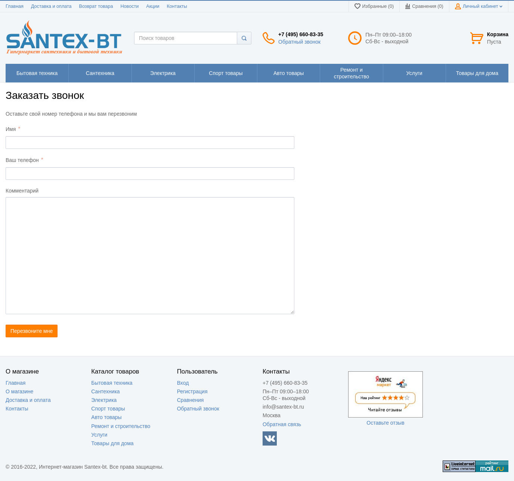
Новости (130, 6)
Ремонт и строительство (120, 426)
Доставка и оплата (51, 6)
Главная (15, 6)
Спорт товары (108, 409)
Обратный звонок (299, 42)
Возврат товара (96, 6)
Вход (183, 383)
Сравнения (190, 400)
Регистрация (192, 391)
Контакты (177, 6)
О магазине (19, 391)
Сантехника (105, 391)
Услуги (99, 435)
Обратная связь (282, 424)
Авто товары (106, 417)
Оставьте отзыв (385, 423)
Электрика (104, 400)
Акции (152, 6)
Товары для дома (112, 443)
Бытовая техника (111, 383)
